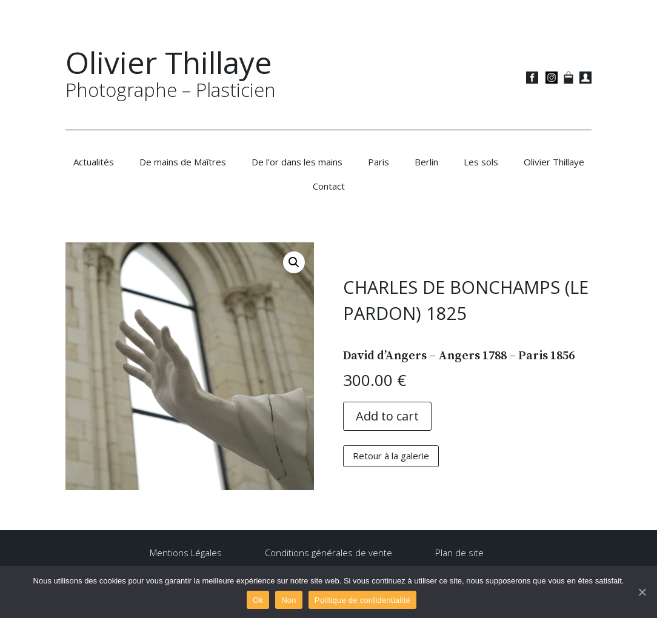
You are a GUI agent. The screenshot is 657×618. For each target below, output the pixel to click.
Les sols (481, 162)
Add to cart (387, 416)
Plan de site (459, 553)
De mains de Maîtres (182, 162)
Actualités (93, 162)
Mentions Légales (186, 553)
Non (288, 600)
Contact (329, 186)
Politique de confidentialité (362, 600)
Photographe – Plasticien (170, 89)
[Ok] (642, 592)
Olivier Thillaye (168, 62)
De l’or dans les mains (297, 162)
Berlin (426, 162)
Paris (378, 162)
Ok (258, 600)
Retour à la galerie (391, 456)
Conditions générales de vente (328, 553)
